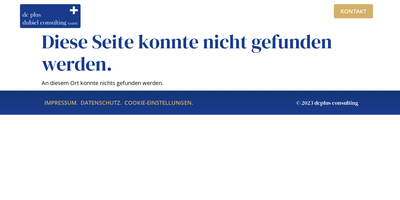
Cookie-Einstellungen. (158, 102)
